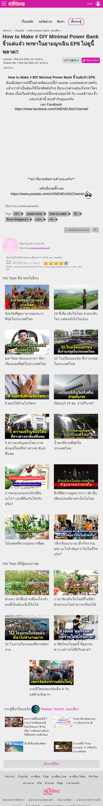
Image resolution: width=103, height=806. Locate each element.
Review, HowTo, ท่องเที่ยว (55, 702)
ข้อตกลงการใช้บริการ (13, 792)
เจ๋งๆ (38, 212)
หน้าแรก (7, 23)
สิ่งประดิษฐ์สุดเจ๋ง (17, 212)
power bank (34, 206)
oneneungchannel (39, 241)
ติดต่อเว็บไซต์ (33, 799)
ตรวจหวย (28, 776)
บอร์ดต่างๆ (45, 14)
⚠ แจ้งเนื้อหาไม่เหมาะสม (77, 223)
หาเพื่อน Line (59, 769)
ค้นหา (60, 14)
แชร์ (71, 53)
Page (60, 776)
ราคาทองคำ (73, 776)
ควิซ (39, 776)
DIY (35, 70)
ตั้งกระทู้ (76, 14)
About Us (17, 799)
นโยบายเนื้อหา (64, 792)
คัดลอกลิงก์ (90, 53)
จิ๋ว (76, 206)
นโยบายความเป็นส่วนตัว (40, 792)
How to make (58, 206)
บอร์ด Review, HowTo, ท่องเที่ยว (43, 23)
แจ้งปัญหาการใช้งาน (53, 799)
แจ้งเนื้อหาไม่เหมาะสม (79, 799)
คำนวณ (49, 776)
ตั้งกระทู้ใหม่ (51, 756)
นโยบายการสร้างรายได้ (88, 792)
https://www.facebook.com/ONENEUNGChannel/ (51, 102)
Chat (46, 769)
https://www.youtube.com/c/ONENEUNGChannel (47, 187)
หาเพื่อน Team (77, 769)
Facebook (54, 97)
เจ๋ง (51, 212)
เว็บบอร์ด (27, 14)
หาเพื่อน (35, 769)
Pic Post (93, 769)
